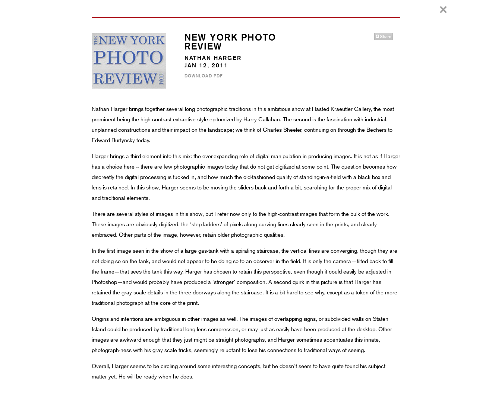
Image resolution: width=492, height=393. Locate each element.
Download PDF (203, 76)
